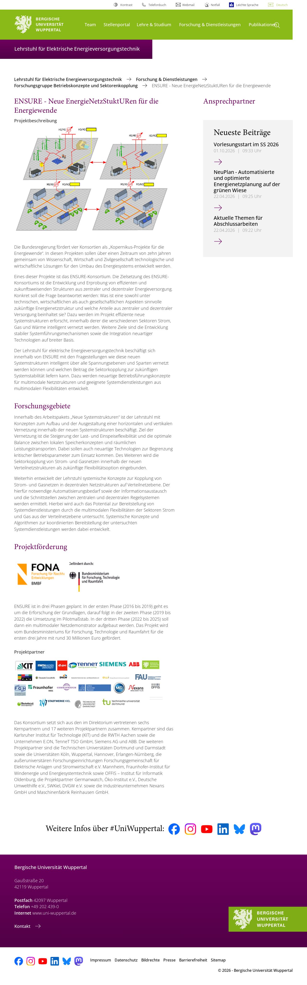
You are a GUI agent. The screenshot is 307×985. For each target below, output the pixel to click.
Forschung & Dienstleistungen (210, 24)
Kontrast (126, 5)
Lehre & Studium (154, 24)
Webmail (188, 5)
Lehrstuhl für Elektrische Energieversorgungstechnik (68, 79)
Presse (169, 960)
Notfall (215, 5)
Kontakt (23, 926)
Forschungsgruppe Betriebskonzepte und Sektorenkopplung (76, 85)
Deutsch (282, 5)
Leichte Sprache (247, 5)
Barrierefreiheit (193, 960)
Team (90, 24)
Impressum (100, 960)
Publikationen (263, 24)
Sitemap (218, 960)
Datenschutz (126, 960)
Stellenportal (117, 24)
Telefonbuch (157, 5)
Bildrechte (150, 960)
